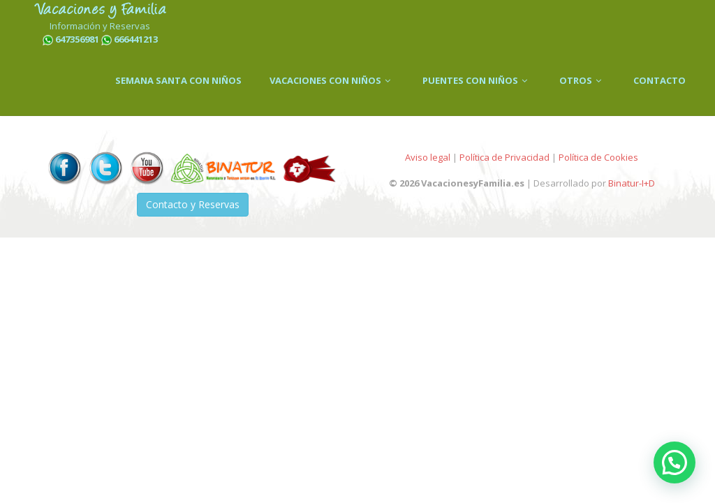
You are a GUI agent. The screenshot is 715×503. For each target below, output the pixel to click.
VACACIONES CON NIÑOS (332, 80)
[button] (674, 462)
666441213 (136, 39)
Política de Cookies (598, 157)
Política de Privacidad (504, 157)
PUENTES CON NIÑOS (476, 80)
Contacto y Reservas (192, 204)
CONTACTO (659, 80)
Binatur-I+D (631, 183)
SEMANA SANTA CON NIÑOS (178, 80)
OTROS (582, 80)
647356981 (77, 39)
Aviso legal (427, 157)
